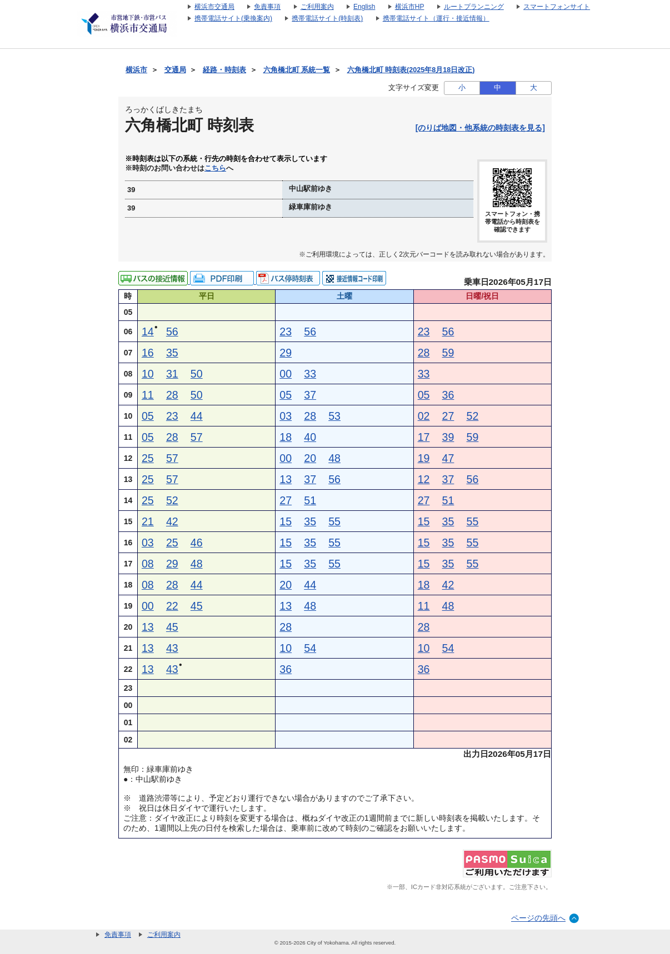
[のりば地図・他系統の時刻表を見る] (480, 127)
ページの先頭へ (538, 917)
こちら (215, 168)
